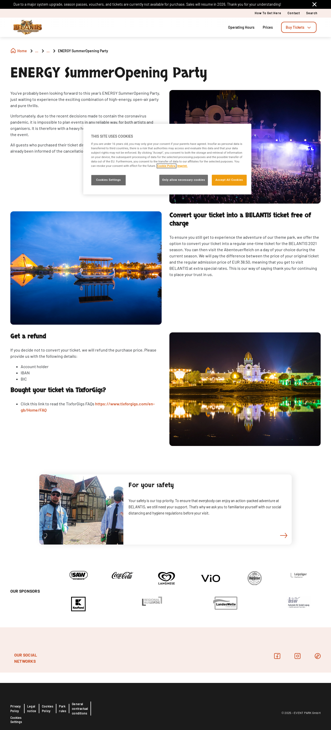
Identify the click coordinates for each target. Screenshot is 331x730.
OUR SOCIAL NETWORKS (25, 658)
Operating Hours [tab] (241, 27)
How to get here (268, 13)
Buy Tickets (299, 27)
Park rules (62, 708)
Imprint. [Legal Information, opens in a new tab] (182, 166)
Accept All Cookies (229, 180)
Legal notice (31, 708)
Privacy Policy (15, 708)
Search (312, 13)
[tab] (299, 27)
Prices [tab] (268, 27)
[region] (167, 159)
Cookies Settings (16, 720)
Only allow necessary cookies (183, 180)
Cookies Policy (47, 708)
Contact (294, 13)
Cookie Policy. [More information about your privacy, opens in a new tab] (166, 166)
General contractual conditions (80, 708)
